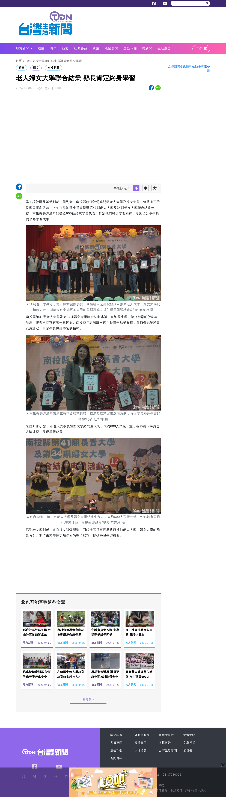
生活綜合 (164, 48)
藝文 (65, 48)
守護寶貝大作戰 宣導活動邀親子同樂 (105, 632)
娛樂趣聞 (111, 48)
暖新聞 (147, 48)
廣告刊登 (116, 750)
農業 (96, 48)
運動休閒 (130, 48)
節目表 (187, 750)
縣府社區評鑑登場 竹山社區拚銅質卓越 (37, 632)
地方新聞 (24, 48)
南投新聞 (53, 67)
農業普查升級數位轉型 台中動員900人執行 (139, 676)
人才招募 (141, 750)
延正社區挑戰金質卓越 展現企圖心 (139, 632)
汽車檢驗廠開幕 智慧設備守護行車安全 (37, 674)
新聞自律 (116, 758)
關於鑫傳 (116, 734)
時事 (53, 48)
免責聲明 (189, 734)
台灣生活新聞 (168, 750)
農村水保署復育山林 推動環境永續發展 (70, 632)
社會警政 (80, 48)
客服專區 (116, 742)
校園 (41, 48)
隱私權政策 (142, 734)
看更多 (88, 699)
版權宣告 (165, 742)
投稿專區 (141, 742)
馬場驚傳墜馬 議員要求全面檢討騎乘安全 (105, 674)
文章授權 (189, 742)
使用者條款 (166, 734)
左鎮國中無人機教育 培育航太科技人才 (70, 674)
